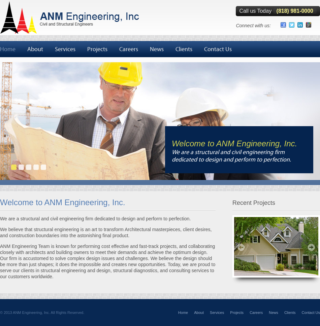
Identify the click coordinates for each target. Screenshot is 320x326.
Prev (241, 247)
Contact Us (218, 49)
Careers (128, 49)
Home (7, 49)
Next (311, 247)
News (157, 49)
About (35, 49)
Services (65, 49)
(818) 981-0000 (295, 11)
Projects (97, 49)
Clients (183, 49)
